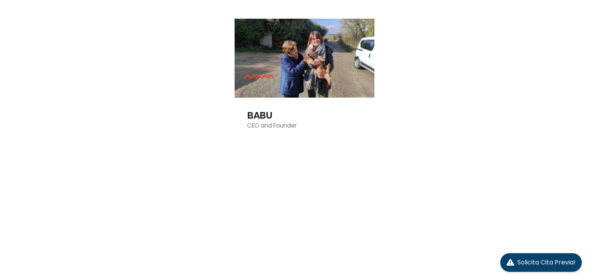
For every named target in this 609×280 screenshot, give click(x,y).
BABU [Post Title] (259, 115)
